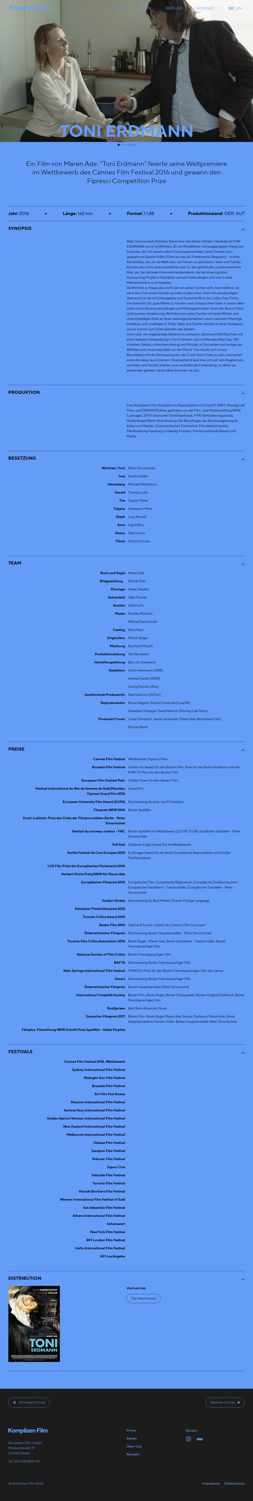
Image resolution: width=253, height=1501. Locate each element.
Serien (144, 8)
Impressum (211, 1483)
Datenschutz (234, 1483)
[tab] (119, 145)
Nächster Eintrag (222, 1402)
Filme (119, 8)
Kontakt (205, 8)
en (239, 8)
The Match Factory (143, 1298)
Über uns (174, 8)
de (231, 8)
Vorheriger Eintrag (31, 1402)
